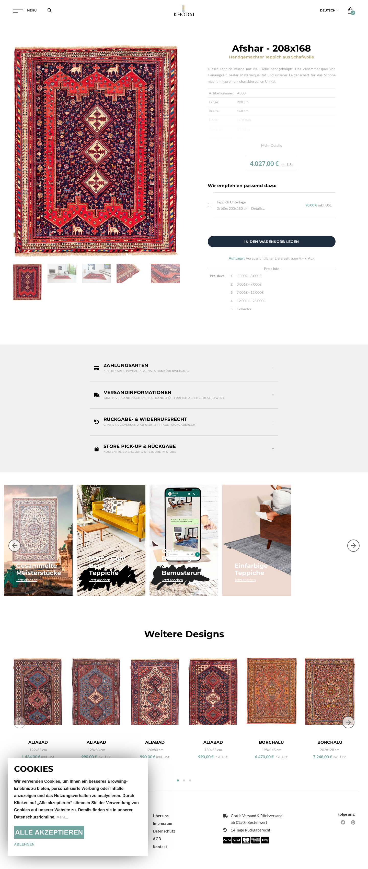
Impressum (162, 814)
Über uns (161, 806)
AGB (157, 829)
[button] (329, 12)
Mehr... (63, 817)
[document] (78, 807)
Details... (258, 208)
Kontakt (160, 837)
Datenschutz (164, 822)
